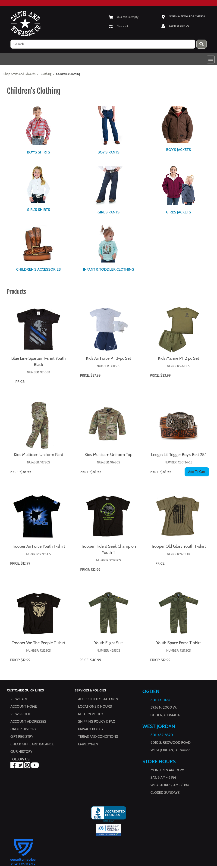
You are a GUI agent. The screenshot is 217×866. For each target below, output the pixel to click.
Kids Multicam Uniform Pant (38, 454)
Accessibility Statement (99, 699)
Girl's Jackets (178, 212)
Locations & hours (95, 706)
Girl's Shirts (38, 209)
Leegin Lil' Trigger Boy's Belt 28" (178, 454)
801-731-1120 (160, 700)
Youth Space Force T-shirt (178, 642)
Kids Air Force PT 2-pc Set (108, 358)
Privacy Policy (90, 729)
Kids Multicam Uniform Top (108, 454)
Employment (89, 744)
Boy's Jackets (178, 149)
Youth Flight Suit (108, 642)
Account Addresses (28, 721)
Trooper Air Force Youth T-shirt (38, 546)
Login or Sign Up (179, 25)
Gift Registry (21, 737)
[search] (102, 44)
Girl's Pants (108, 212)
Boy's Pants (108, 152)
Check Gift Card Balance (32, 744)
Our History (21, 752)
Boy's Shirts (38, 152)
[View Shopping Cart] (123, 17)
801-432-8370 (162, 735)
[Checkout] (118, 26)
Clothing (46, 74)
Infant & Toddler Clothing (108, 269)
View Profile (21, 714)
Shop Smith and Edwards (19, 74)
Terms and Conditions (98, 737)
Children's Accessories (38, 269)
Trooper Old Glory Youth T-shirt (178, 546)
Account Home (23, 706)
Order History (23, 729)
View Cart (19, 699)
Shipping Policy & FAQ (96, 721)
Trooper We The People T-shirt (38, 642)
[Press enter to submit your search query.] (201, 44)
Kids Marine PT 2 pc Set (178, 358)
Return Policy (90, 714)
